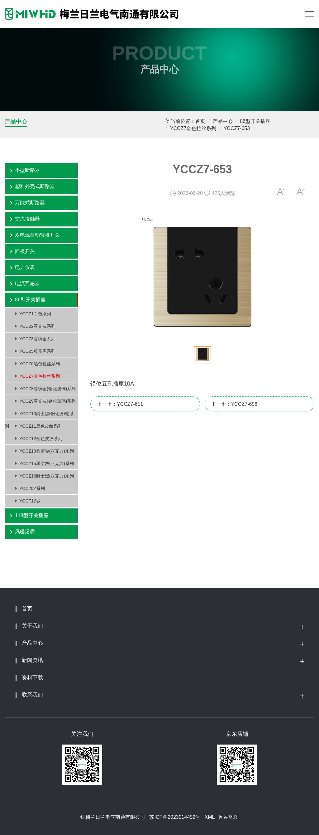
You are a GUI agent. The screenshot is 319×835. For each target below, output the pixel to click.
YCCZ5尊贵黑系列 (37, 351)
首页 (200, 121)
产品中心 (16, 121)
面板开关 (25, 251)
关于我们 (32, 626)
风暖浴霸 (25, 531)
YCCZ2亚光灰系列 (37, 326)
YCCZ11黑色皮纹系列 (40, 426)
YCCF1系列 (30, 500)
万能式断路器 (30, 202)
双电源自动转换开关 (37, 235)
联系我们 (32, 695)
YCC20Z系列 (32, 488)
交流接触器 (27, 218)
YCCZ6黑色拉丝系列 (39, 363)
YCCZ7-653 (237, 128)
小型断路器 (27, 170)
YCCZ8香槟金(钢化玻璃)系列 (47, 388)
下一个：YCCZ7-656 (234, 404)
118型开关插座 (31, 515)
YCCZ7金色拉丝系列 (193, 128)
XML (209, 817)
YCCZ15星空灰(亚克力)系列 (46, 463)
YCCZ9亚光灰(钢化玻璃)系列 (47, 401)
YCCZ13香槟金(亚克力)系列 (46, 451)
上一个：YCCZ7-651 (120, 404)
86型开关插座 (255, 121)
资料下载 (32, 678)
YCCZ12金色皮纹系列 (40, 438)
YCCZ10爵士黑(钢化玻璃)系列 (39, 415)
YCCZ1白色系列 (35, 313)
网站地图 (229, 817)
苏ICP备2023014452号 (174, 817)
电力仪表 (25, 267)
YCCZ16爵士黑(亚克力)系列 (46, 475)
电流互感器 (27, 283)
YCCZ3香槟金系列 (37, 338)
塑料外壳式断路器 (35, 186)
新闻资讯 (32, 660)
